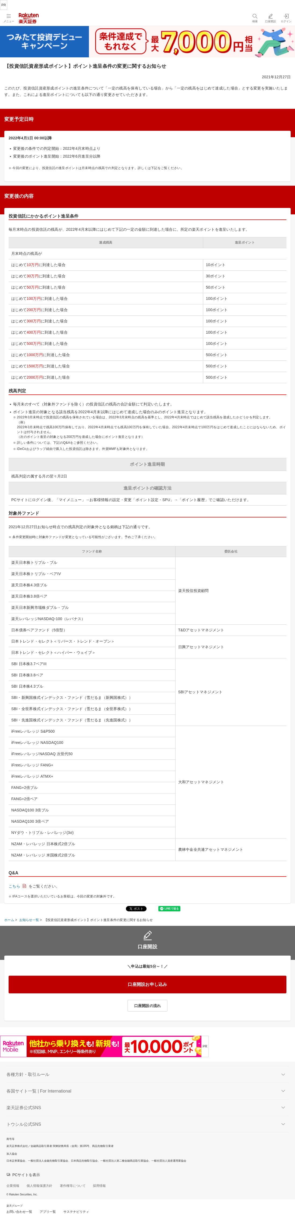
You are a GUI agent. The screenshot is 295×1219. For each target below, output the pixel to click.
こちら (14, 886)
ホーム (9, 920)
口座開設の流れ (147, 1006)
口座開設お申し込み (147, 984)
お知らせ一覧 (29, 920)
